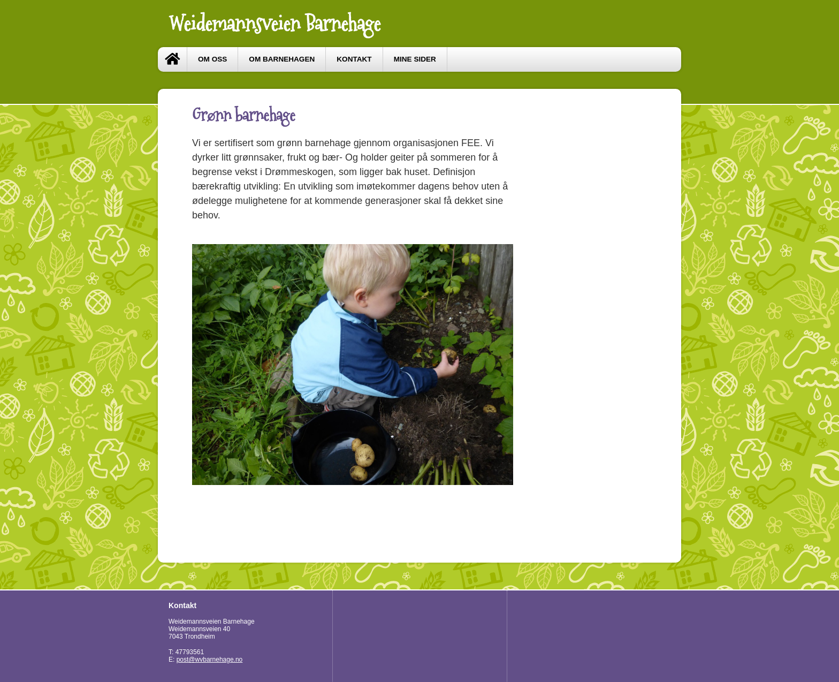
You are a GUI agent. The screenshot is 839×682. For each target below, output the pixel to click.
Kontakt (354, 59)
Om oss (212, 59)
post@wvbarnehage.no (210, 659)
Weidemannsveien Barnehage (274, 24)
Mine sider (415, 59)
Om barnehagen (282, 59)
